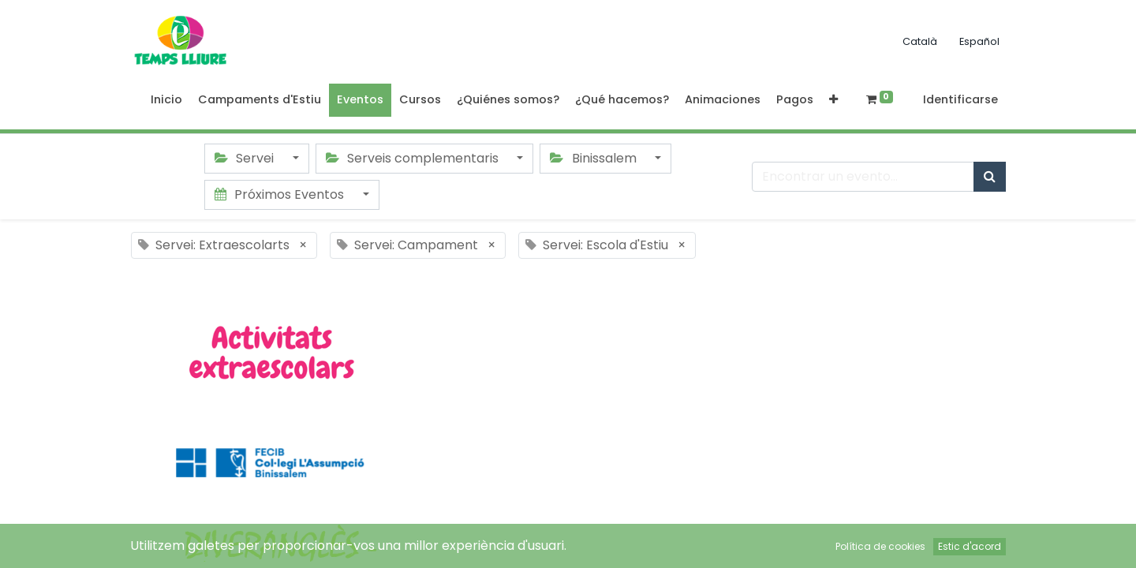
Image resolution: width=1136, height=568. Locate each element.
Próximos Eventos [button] (281, 194)
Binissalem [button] (594, 158)
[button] (833, 100)
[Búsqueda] (989, 177)
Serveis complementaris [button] (414, 158)
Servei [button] (246, 158)
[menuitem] (166, 100)
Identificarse (960, 99)
